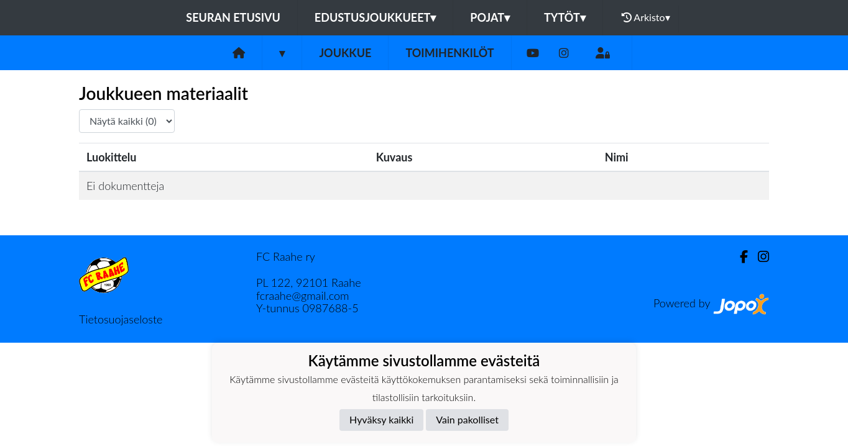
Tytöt (565, 17)
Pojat (490, 17)
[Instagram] (564, 53)
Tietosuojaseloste (120, 319)
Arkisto (646, 17)
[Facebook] (739, 256)
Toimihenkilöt (449, 53)
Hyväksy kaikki (381, 419)
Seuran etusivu (233, 17)
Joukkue (345, 53)
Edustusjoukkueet (375, 17)
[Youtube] (533, 53)
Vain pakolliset (467, 419)
